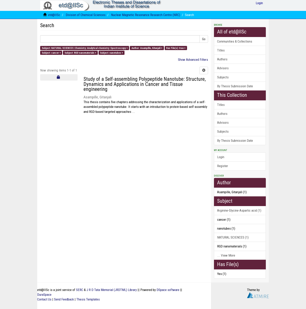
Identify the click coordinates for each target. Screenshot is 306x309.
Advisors (223, 68)
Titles (221, 50)
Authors (222, 59)
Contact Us (44, 299)
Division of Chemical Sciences (85, 15)
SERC (79, 290)
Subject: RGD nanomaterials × (80, 52)
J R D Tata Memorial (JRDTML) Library (111, 290)
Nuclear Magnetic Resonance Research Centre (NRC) (145, 15)
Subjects (223, 77)
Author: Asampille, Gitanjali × (146, 47)
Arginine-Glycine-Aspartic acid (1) (239, 210)
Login (220, 157)
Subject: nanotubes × (111, 52)
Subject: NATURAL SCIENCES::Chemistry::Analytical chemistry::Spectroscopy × (85, 47)
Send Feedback (64, 299)
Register (222, 166)
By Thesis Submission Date (235, 86)
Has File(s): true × (175, 47)
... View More (226, 255)
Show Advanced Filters (193, 60)
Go (203, 39)
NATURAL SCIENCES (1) (233, 237)
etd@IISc (54, 15)
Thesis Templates (88, 299)
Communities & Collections (234, 41)
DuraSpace (44, 295)
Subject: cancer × (51, 52)
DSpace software (168, 290)
